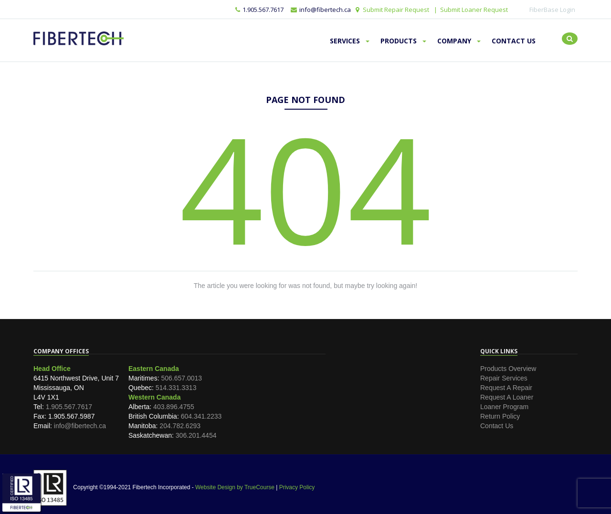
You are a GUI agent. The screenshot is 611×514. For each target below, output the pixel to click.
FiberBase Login (552, 9)
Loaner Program (504, 407)
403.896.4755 (173, 407)
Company (459, 40)
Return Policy (500, 416)
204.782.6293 (179, 426)
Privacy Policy (297, 487)
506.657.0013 (181, 378)
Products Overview (508, 368)
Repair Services (503, 378)
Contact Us (514, 40)
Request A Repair (506, 387)
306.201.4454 (196, 435)
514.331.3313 (176, 387)
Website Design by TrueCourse (234, 487)
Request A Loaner (506, 397)
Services (349, 40)
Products (403, 40)
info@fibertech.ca (80, 426)
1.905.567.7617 (259, 9)
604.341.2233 (201, 416)
